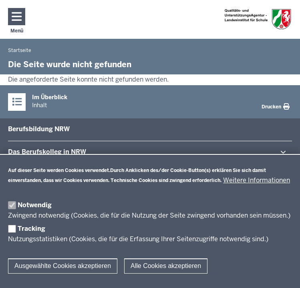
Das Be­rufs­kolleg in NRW (47, 152)
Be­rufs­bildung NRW (39, 129)
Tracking (31, 228)
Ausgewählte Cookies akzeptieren (62, 265)
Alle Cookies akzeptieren (166, 265)
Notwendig (35, 205)
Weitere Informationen (256, 180)
